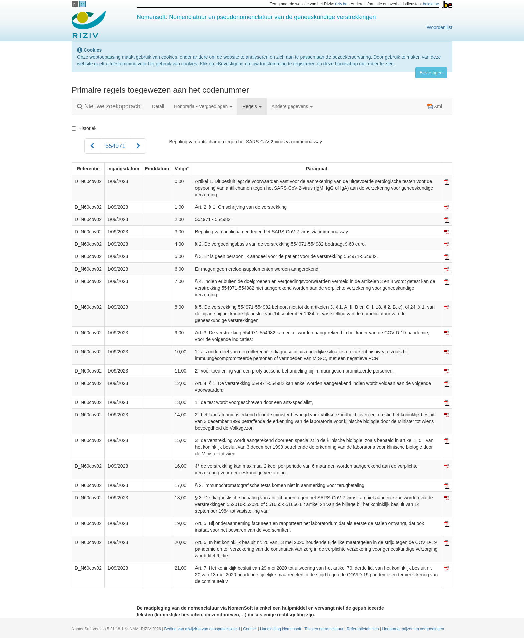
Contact (250, 629)
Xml (434, 106)
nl (75, 4)
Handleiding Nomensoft (281, 629)
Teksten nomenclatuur (324, 629)
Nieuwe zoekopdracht (109, 106)
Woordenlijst (439, 27)
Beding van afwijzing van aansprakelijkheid (202, 629)
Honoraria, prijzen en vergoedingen (413, 629)
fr (82, 4)
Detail (158, 106)
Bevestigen (431, 72)
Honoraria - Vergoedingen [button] (203, 106)
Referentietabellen (363, 629)
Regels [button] (251, 106)
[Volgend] (138, 146)
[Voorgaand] (92, 146)
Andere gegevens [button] (292, 106)
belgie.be (431, 4)
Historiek (84, 128)
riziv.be (341, 4)
